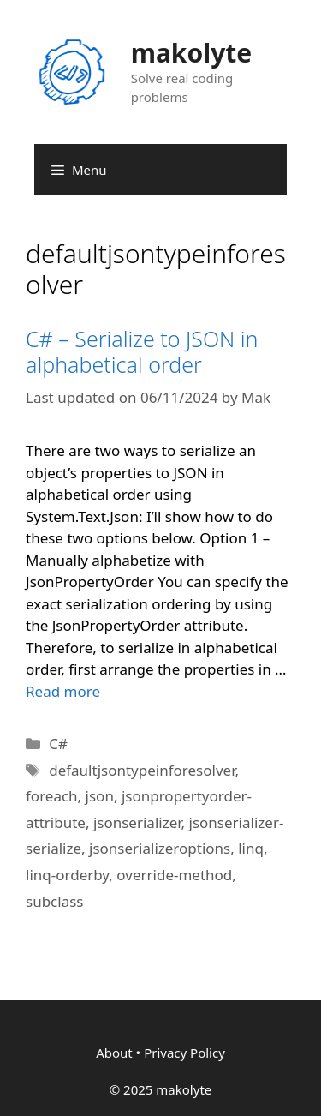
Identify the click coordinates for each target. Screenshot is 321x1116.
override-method (174, 875)
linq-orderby (67, 875)
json (100, 796)
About (114, 1052)
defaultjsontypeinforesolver (142, 770)
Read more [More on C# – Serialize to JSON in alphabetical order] (63, 691)
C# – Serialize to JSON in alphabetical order (142, 351)
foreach (52, 796)
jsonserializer (137, 822)
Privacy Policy (184, 1052)
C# (58, 743)
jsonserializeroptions (159, 848)
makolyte (192, 52)
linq (251, 848)
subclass (54, 901)
